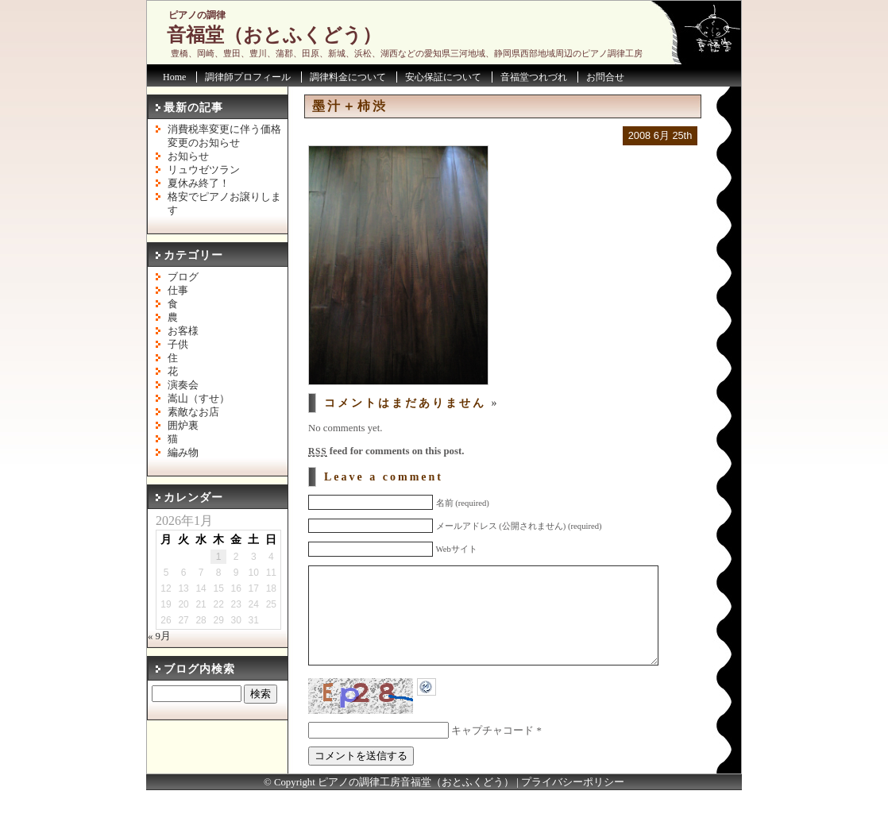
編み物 (183, 452)
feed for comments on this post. (386, 451)
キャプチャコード (492, 754)
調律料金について (348, 77)
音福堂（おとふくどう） (274, 35)
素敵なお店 (193, 412)
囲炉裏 (183, 425)
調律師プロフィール (248, 77)
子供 (178, 344)
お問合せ (605, 77)
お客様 (183, 331)
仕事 (178, 290)
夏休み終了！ (199, 183)
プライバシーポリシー (572, 806)
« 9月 (159, 636)
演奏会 (183, 385)
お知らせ (188, 156)
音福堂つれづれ (533, 77)
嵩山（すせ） (199, 398)
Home (174, 77)
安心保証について (443, 77)
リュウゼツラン (204, 170)
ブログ (183, 277)
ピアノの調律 (197, 15)
